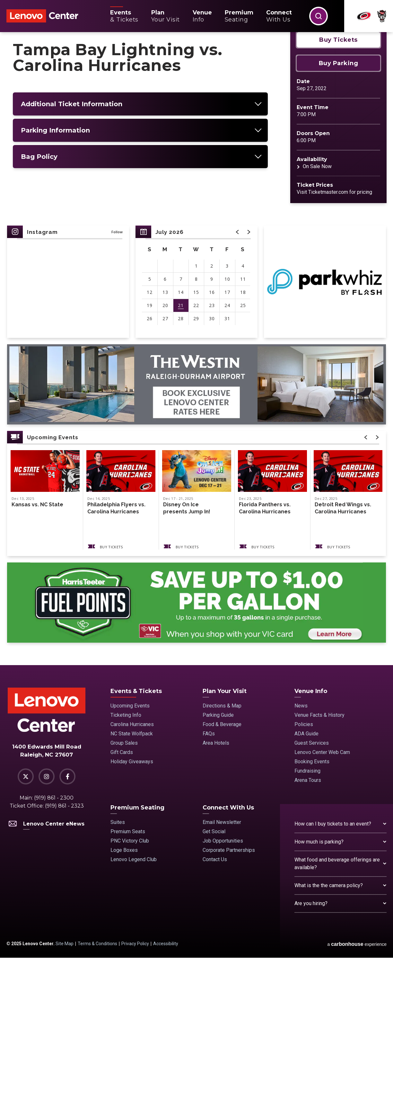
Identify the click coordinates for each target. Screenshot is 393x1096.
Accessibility (165, 1081)
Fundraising (307, 909)
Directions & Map (222, 844)
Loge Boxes (124, 988)
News (301, 844)
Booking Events (311, 900)
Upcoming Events (130, 844)
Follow (117, 370)
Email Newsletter (222, 960)
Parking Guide (218, 853)
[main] (196, 417)
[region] (196, 420)
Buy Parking (338, 201)
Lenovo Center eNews (46, 962)
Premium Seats (127, 970)
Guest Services (311, 881)
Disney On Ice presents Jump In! (186, 646)
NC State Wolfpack (131, 872)
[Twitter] (26, 915)
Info (202, 16)
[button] (318, 16)
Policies (303, 863)
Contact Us (215, 998)
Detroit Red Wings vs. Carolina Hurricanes (343, 646)
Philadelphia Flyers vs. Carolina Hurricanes (116, 646)
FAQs (209, 872)
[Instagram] (47, 915)
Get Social (214, 970)
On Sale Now (317, 305)
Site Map (65, 1081)
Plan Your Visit (225, 829)
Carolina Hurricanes (132, 863)
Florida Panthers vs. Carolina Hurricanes (265, 646)
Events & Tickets (136, 829)
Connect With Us (228, 945)
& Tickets (124, 16)
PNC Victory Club (129, 979)
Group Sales (124, 881)
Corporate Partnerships (229, 988)
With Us (279, 16)
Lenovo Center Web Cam (322, 890)
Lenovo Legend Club (133, 998)
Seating (239, 16)
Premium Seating (137, 945)
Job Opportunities (223, 979)
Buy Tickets (338, 178)
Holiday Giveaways (131, 900)
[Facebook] (67, 915)
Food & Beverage (222, 863)
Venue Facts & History (319, 853)
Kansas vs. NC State (37, 643)
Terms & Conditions (97, 1081)
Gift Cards (121, 890)
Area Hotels (216, 881)
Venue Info (310, 829)
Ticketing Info (125, 853)
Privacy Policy (135, 1081)
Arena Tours (307, 918)
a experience (357, 1082)
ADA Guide (306, 872)
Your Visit (165, 16)
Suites (117, 960)
